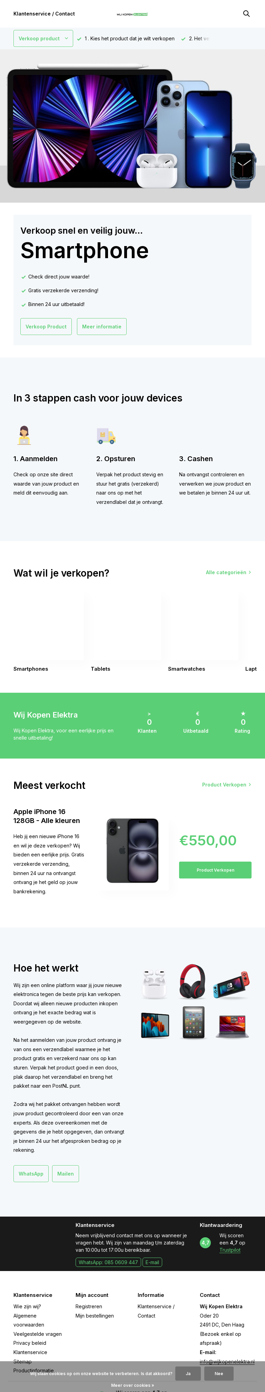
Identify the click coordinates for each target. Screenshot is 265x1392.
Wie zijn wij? (27, 1306)
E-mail (152, 1262)
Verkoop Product (46, 326)
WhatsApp (31, 1174)
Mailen (65, 1174)
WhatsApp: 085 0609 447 (108, 1262)
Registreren (89, 1306)
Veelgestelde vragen (37, 1334)
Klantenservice (30, 1352)
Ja (188, 1373)
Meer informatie (101, 326)
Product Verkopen (224, 785)
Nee (219, 1373)
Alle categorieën (226, 572)
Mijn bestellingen (95, 1316)
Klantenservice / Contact (44, 14)
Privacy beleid (29, 1343)
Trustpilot (230, 1250)
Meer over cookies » (132, 1385)
